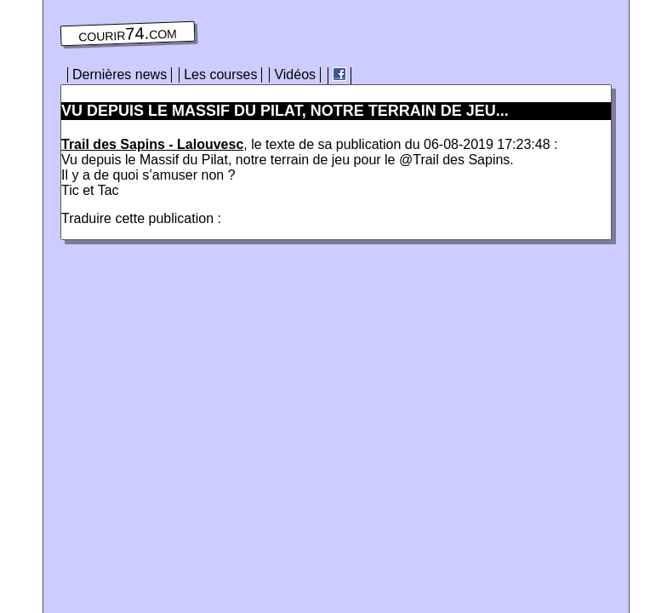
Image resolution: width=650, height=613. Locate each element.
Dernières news (119, 74)
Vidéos (295, 74)
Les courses (220, 74)
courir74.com (127, 34)
